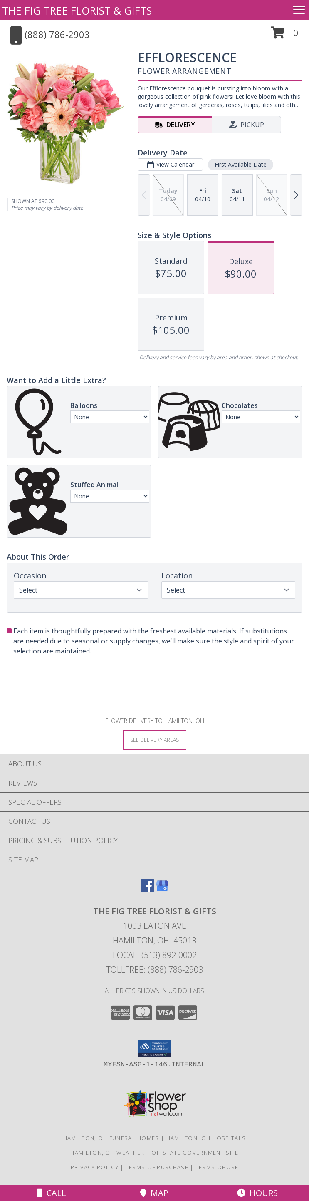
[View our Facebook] (147, 889)
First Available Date (241, 164)
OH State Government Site (194, 1152)
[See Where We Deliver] (154, 739)
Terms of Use (217, 1167)
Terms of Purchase (157, 1167)
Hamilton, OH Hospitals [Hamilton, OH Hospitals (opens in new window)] (206, 1138)
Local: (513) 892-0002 (155, 955)
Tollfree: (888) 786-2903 (154, 969)
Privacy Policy (95, 1167)
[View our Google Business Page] (162, 889)
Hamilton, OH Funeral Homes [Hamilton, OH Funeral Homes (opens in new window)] (111, 1138)
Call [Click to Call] (51, 1192)
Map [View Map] (154, 1192)
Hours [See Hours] (257, 1192)
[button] (285, 35)
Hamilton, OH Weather (107, 1152)
